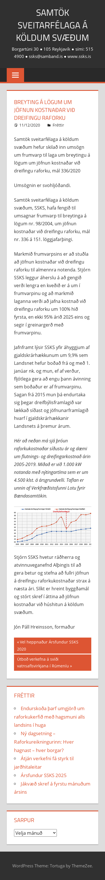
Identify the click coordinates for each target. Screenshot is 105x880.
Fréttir (58, 125)
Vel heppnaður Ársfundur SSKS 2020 (47, 645)
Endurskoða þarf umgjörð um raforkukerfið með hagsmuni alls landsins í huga (49, 716)
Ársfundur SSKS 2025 (44, 775)
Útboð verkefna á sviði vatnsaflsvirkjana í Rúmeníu (43, 662)
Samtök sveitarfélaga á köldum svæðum (52, 25)
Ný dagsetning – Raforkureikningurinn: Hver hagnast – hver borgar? (44, 741)
